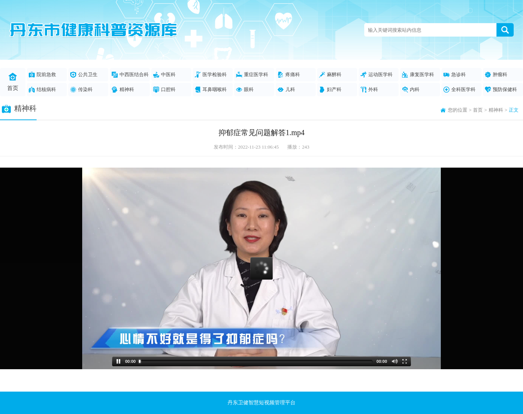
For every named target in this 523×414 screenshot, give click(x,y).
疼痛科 (289, 75)
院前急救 (42, 75)
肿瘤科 (496, 75)
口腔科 (164, 90)
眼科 (245, 90)
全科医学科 (459, 90)
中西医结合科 (130, 75)
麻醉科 (330, 75)
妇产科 (330, 90)
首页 (12, 82)
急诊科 (454, 75)
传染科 (81, 90)
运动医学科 (376, 75)
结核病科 (42, 90)
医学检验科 (211, 75)
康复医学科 (418, 75)
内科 (411, 90)
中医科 (164, 75)
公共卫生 (84, 75)
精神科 (123, 90)
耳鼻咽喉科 (211, 90)
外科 (369, 90)
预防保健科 (501, 90)
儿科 (286, 90)
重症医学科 (252, 75)
